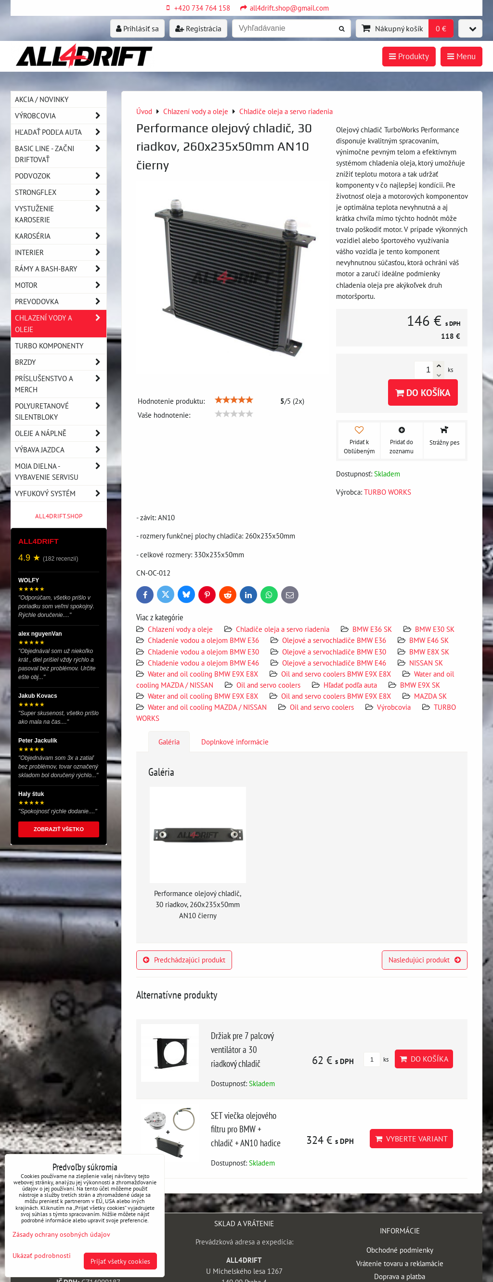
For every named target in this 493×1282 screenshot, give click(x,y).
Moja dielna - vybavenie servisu (60, 471)
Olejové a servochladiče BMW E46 (334, 662)
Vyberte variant (411, 1138)
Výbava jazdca (60, 450)
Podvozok (60, 176)
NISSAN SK (426, 662)
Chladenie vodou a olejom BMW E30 (203, 651)
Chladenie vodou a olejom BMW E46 (203, 662)
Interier (60, 252)
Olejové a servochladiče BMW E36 (334, 640)
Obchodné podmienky (399, 1250)
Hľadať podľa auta (350, 685)
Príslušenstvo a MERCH (60, 384)
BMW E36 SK (372, 629)
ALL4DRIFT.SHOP (58, 516)
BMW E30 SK (434, 629)
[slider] (234, 400)
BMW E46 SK (429, 640)
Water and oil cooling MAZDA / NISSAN (207, 707)
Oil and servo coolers (268, 685)
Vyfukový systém (60, 493)
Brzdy (60, 362)
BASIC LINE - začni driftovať (60, 154)
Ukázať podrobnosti (42, 1255)
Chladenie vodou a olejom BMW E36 (203, 640)
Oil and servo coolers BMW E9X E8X (336, 674)
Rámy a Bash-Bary (60, 269)
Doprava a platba (399, 1276)
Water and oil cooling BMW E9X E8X (203, 674)
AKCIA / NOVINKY (41, 99)
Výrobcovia (394, 707)
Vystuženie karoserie (60, 214)
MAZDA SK (430, 696)
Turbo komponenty (49, 345)
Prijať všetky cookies (120, 1261)
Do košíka (423, 392)
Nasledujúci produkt (425, 959)
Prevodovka (60, 301)
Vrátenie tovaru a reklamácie (399, 1263)
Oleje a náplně (60, 433)
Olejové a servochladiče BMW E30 (334, 651)
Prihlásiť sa (137, 28)
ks (376, 1059)
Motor (60, 285)
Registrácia (198, 28)
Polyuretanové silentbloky (60, 411)
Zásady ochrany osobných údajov (61, 1234)
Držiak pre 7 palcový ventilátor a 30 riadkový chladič (242, 1049)
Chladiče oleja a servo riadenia (282, 629)
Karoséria (60, 236)
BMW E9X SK (420, 685)
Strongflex (60, 192)
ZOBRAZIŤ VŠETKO (59, 829)
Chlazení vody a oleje (180, 629)
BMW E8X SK (429, 651)
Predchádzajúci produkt (184, 959)
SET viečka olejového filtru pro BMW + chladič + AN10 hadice (246, 1129)
